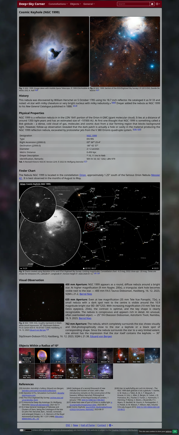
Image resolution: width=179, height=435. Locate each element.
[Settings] (111, 425)
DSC (68, 425)
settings (169, 431)
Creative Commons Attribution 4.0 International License (135, 430)
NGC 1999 (92, 135)
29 (47, 329)
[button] (58, 4)
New (75, 425)
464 (113, 102)
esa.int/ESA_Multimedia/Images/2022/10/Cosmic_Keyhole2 (91, 408)
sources (47, 430)
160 (98, 273)
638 (36, 90)
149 (95, 273)
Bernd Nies (86, 294)
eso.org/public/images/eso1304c (91, 403)
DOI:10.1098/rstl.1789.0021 (93, 400)
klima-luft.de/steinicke (39, 404)
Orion (82, 175)
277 (85, 161)
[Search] (152, 4)
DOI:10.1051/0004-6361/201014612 (139, 408)
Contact (101, 425)
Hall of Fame (88, 425)
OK (175, 431)
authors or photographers (62, 430)
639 (139, 129)
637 (97, 90)
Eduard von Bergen (38, 330)
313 (75, 105)
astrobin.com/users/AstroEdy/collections (39, 390)
